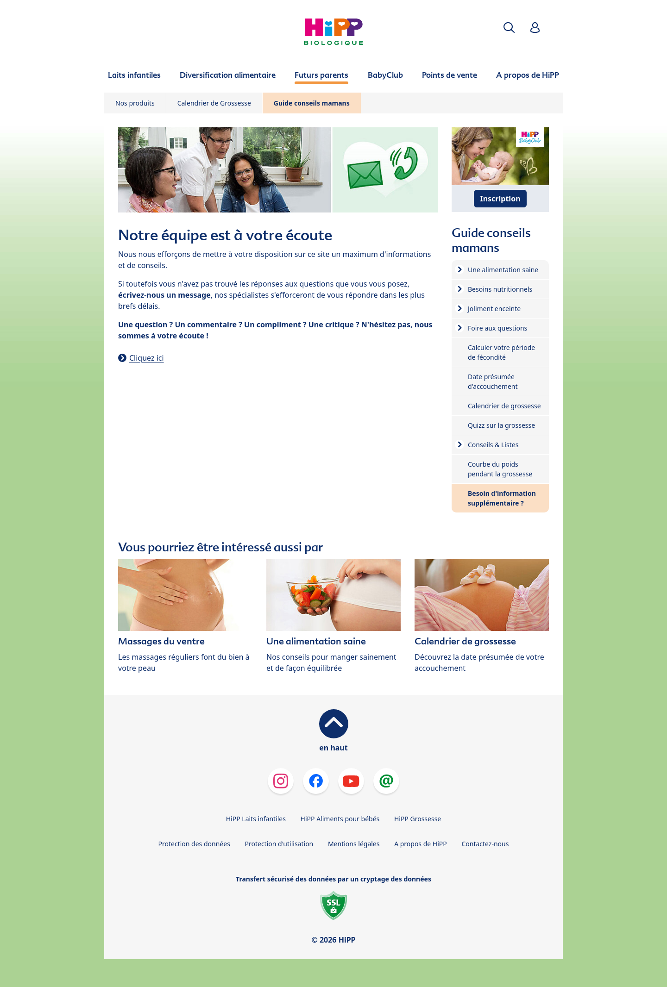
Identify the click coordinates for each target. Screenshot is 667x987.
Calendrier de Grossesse (214, 103)
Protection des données (194, 843)
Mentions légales (354, 843)
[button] (509, 27)
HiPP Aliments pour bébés (340, 818)
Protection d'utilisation (279, 843)
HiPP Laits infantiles (256, 818)
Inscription (500, 199)
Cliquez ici (146, 358)
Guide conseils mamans (312, 103)
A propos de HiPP (420, 843)
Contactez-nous (485, 843)
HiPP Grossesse (417, 818)
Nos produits (135, 103)
